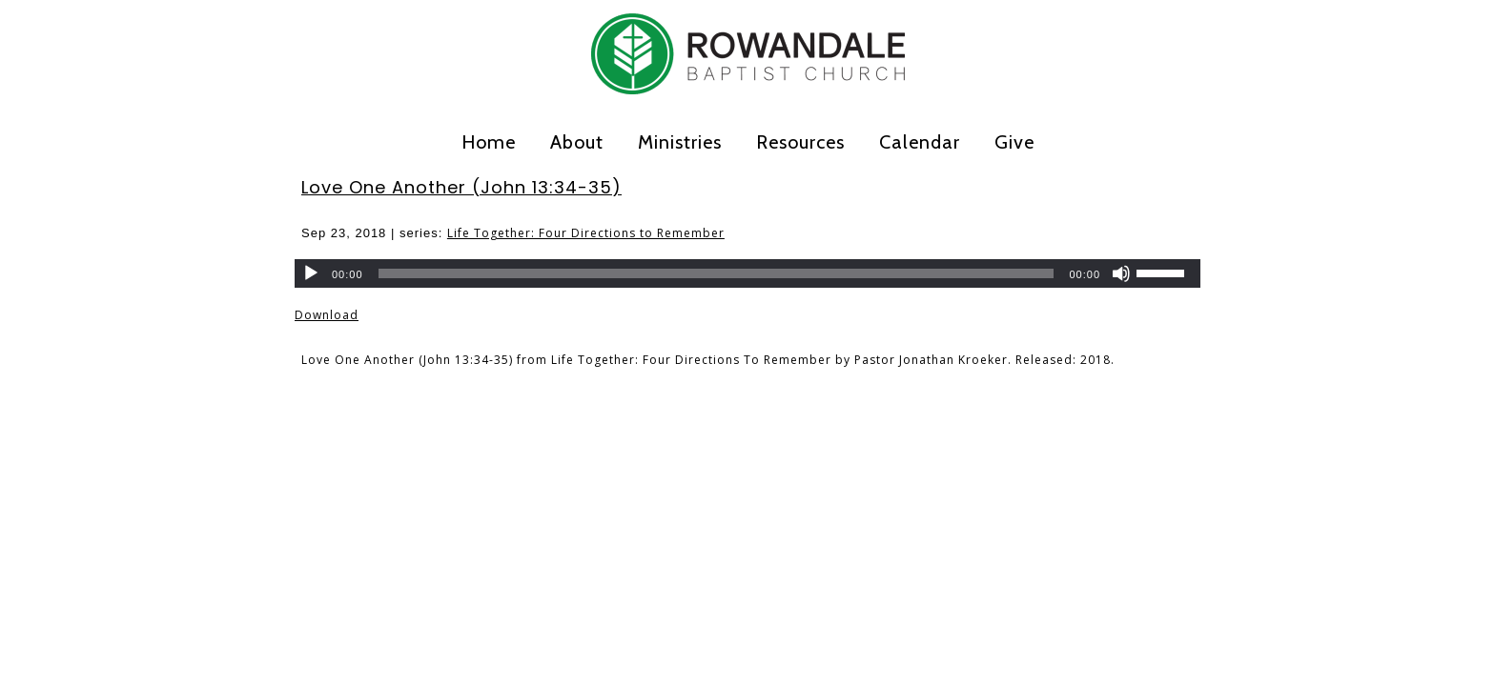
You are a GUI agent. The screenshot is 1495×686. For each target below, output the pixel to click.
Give (1014, 142)
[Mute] (1121, 273)
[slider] (717, 273)
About (577, 142)
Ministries (680, 142)
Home (488, 142)
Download (326, 315)
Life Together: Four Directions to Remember (586, 233)
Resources (800, 142)
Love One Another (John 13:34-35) (461, 187)
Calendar (919, 142)
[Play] (310, 273)
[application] (747, 273)
